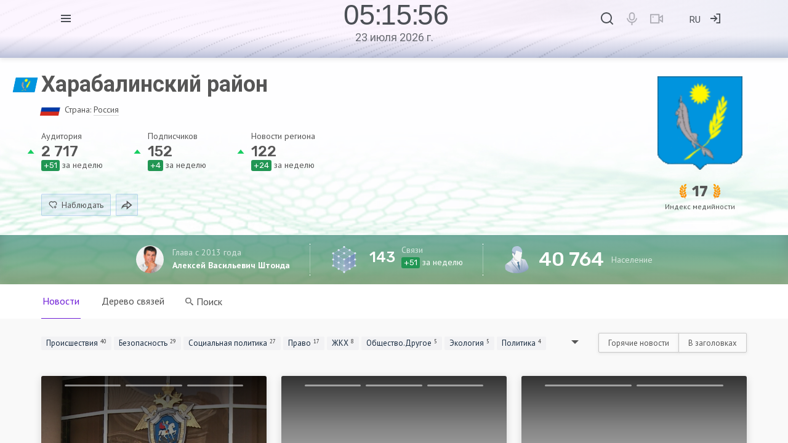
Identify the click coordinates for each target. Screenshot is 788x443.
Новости (60, 301)
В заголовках (712, 343)
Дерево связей (133, 301)
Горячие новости (638, 343)
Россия (106, 109)
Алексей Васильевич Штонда (231, 265)
